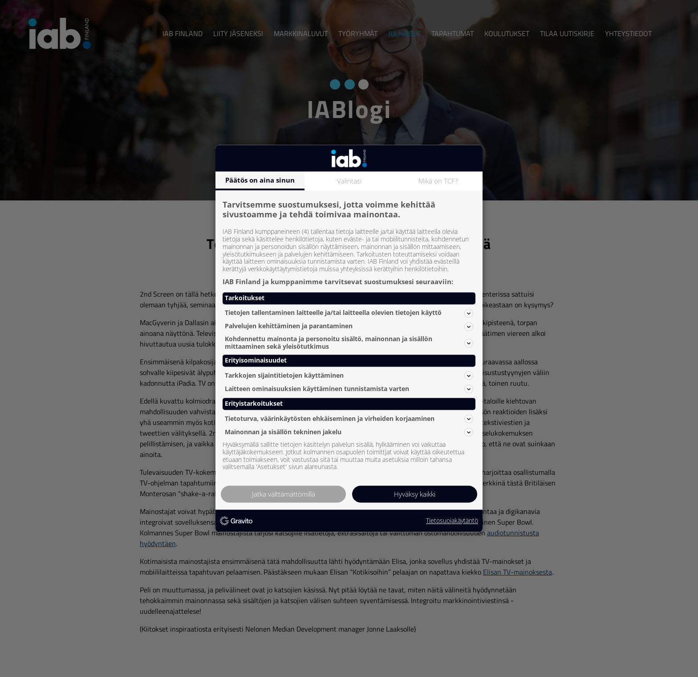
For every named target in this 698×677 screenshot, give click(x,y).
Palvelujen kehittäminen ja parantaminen (349, 326)
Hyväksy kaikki (414, 494)
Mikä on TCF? (438, 180)
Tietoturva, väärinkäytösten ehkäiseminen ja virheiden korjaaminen (349, 418)
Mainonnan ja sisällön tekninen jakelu (349, 432)
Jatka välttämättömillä (283, 494)
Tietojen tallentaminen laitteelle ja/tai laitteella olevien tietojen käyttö (349, 313)
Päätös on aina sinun (260, 179)
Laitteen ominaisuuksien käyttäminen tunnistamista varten (349, 388)
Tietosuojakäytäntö (452, 521)
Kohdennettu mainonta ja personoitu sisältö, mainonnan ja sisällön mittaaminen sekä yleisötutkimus (349, 342)
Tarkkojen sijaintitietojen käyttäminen (349, 375)
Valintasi (349, 180)
